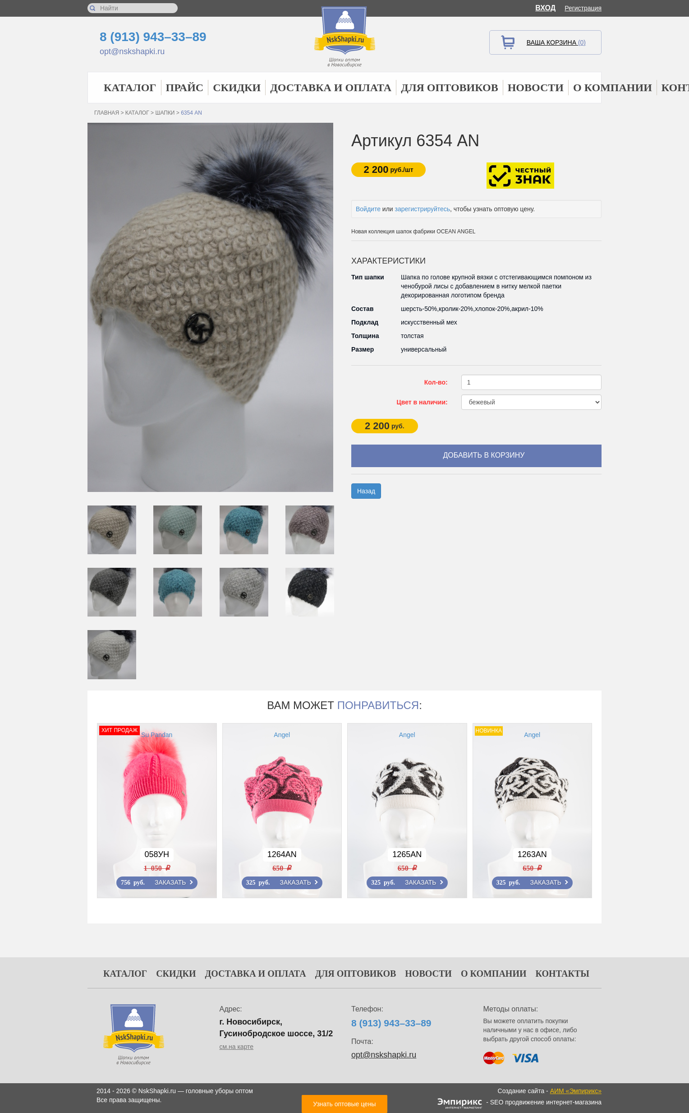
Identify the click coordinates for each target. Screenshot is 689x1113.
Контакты (562, 974)
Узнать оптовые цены (344, 1104)
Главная (106, 113)
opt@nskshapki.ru (132, 51)
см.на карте (237, 1046)
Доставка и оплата (330, 87)
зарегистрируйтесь (422, 209)
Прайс (185, 87)
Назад (366, 491)
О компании (612, 87)
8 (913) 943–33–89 (153, 37)
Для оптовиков (449, 87)
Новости (536, 87)
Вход (545, 8)
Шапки (165, 113)
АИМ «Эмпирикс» (576, 1090)
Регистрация (583, 8)
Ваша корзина (556, 42)
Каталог (130, 87)
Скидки (237, 87)
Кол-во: (436, 382)
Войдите (368, 209)
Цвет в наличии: (422, 402)
